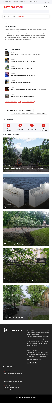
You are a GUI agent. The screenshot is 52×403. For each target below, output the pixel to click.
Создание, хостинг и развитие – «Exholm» (26, 397)
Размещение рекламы (18, 1)
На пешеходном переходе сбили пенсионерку (22, 96)
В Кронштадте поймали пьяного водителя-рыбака (24, 61)
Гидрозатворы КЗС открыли (13, 207)
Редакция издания (7, 1)
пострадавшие (30, 101)
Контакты (26, 1)
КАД (24, 101)
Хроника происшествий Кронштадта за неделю (23, 75)
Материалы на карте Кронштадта (13, 381)
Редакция (40, 400)
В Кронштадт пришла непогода (14, 317)
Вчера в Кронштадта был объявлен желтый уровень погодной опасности (25, 169)
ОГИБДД (13, 16)
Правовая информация (31, 400)
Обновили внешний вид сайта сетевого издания (12, 388)
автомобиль (13, 101)
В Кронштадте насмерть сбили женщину (21, 82)
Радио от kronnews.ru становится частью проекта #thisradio (13, 374)
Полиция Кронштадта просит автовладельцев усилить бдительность (28, 89)
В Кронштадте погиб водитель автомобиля (22, 68)
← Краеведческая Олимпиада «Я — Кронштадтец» (19, 110)
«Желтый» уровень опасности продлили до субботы (21, 281)
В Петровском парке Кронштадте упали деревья (20, 244)
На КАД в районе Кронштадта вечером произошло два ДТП (26, 54)
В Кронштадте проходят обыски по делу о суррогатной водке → (29, 113)
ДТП (20, 101)
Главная (6, 16)
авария (7, 101)
